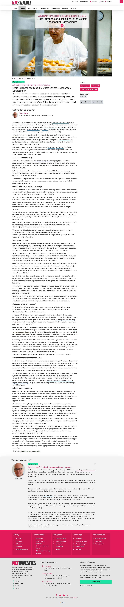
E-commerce (85, 86)
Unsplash (37, 451)
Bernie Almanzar (26, 451)
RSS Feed (16, 586)
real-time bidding (64, 140)
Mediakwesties (32, 8)
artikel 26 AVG (48, 495)
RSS (102, 1)
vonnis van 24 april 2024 (60, 122)
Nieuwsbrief (84, 1)
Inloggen (93, 1)
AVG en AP (95, 86)
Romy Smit (61, 127)
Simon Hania (33, 464)
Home (15, 8)
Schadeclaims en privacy (89, 89)
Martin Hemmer (49, 127)
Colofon (75, 1)
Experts (73, 8)
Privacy (22, 8)
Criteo (15, 135)
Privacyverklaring (74, 597)
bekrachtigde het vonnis (59, 217)
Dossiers (65, 8)
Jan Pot (44, 129)
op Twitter (59, 147)
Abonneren (96, 581)
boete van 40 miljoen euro (43, 161)
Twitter (16, 588)
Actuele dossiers (99, 535)
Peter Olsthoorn (18, 82)
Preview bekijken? (86, 586)
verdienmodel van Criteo (38, 142)
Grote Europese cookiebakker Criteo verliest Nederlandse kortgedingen (62, 20)
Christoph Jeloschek (23, 132)
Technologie (55, 8)
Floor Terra (51, 147)
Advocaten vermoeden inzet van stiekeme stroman (62, 16)
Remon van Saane (33, 129)
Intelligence (44, 8)
